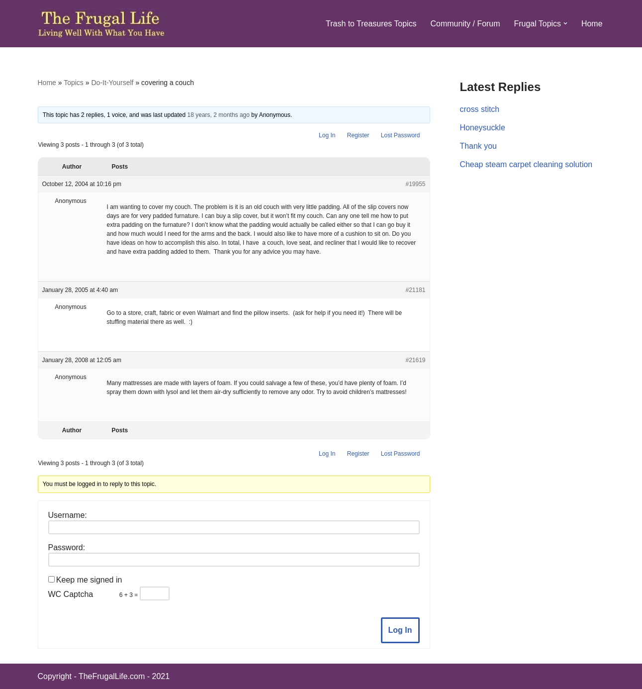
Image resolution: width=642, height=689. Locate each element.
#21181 (415, 290)
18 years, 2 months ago (218, 114)
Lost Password (400, 135)
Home (592, 23)
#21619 (415, 360)
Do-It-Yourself (112, 83)
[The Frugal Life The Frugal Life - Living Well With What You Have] (102, 23)
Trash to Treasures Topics (370, 23)
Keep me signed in (89, 580)
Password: (67, 547)
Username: (67, 515)
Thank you (478, 146)
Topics (74, 83)
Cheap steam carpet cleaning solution (526, 164)
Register (358, 135)
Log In (327, 135)
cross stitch (480, 109)
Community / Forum (464, 23)
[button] (565, 23)
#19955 (415, 184)
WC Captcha (70, 594)
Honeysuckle (483, 127)
